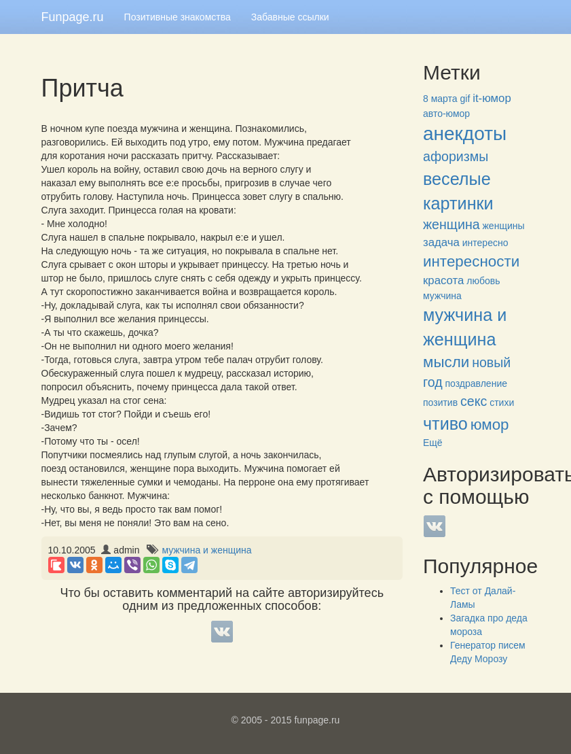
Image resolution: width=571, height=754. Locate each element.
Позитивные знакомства (177, 17)
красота (443, 280)
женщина (451, 224)
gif (465, 98)
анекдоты (464, 133)
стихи (502, 402)
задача (441, 242)
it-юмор (492, 98)
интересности (471, 261)
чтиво (445, 423)
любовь (483, 280)
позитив (440, 402)
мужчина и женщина (206, 550)
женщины (504, 225)
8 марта (440, 98)
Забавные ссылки (290, 17)
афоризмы (455, 156)
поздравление (476, 383)
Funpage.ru (72, 17)
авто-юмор (446, 113)
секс (473, 401)
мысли (446, 362)
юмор (490, 424)
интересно (485, 242)
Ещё (433, 442)
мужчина (442, 295)
